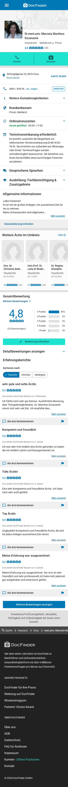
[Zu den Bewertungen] (36, 48)
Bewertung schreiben (37, 341)
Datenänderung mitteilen (18, 223)
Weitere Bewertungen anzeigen (34, 604)
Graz (36, 630)
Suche (7, 630)
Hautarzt (23, 630)
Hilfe (62, 235)
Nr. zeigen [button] (32, 88)
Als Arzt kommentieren (18, 421)
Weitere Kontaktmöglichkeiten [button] (28, 98)
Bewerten (50, 59)
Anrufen (17, 59)
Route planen (13, 78)
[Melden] (63, 421)
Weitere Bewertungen (17, 301)
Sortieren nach (11, 368)
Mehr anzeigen (58, 216)
